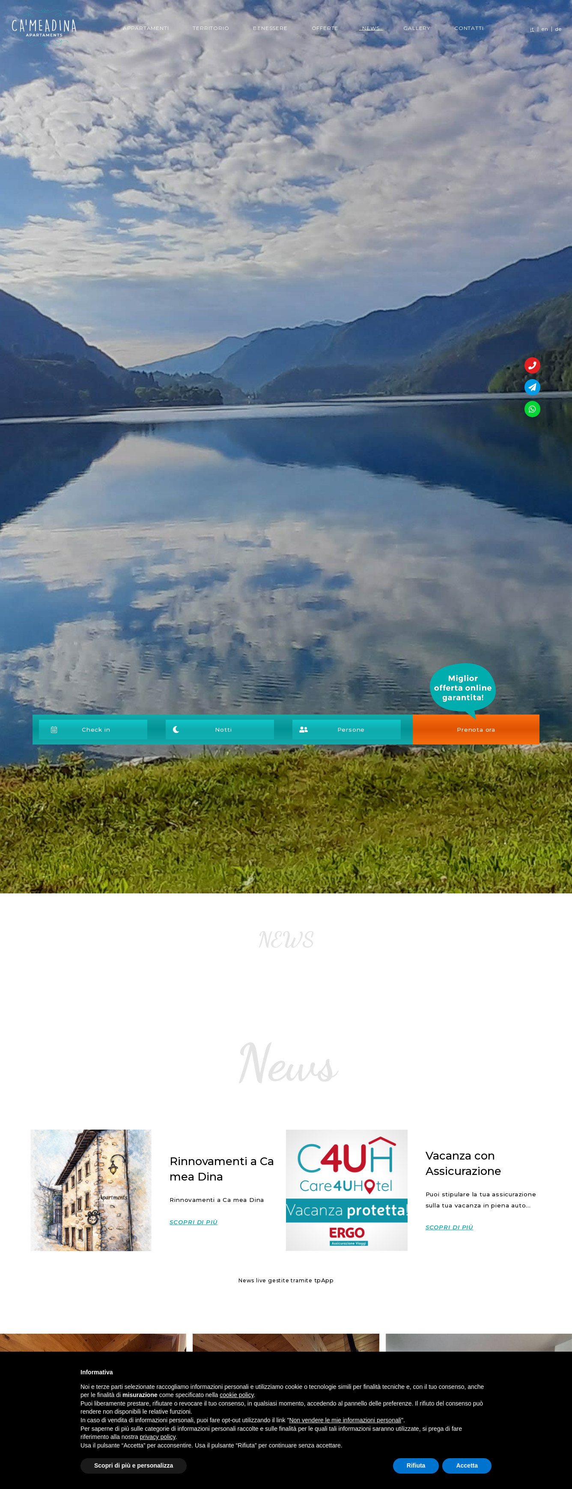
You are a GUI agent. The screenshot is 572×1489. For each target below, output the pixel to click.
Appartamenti (146, 28)
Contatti (468, 28)
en (545, 29)
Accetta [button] (467, 1465)
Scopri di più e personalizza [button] (133, 1465)
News (372, 27)
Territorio (211, 28)
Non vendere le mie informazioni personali (345, 1420)
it (532, 29)
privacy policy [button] (158, 1436)
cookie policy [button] (236, 1394)
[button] (99, 729)
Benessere (270, 28)
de (558, 29)
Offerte (325, 28)
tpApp (324, 1280)
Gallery (416, 28)
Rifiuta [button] (416, 1465)
